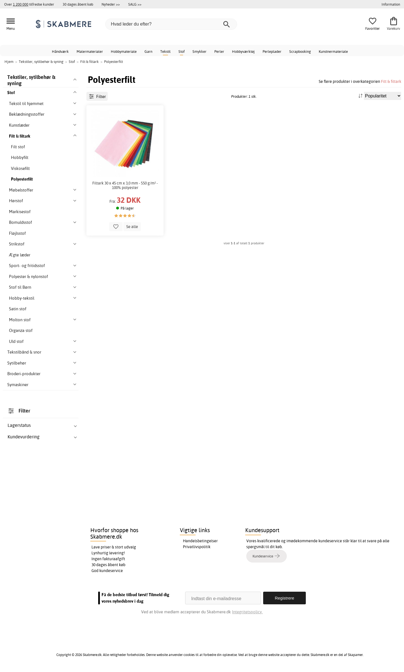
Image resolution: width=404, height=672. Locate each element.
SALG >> (134, 4)
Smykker (199, 51)
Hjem (8, 61)
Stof (181, 51)
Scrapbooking (300, 51)
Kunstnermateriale (333, 51)
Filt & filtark (391, 81)
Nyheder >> (111, 4)
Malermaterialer (90, 51)
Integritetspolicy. (247, 611)
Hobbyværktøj (243, 51)
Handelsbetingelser (200, 540)
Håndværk (60, 51)
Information (391, 4)
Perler (219, 51)
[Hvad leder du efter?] (171, 24)
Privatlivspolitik (196, 546)
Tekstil (165, 51)
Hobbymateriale (124, 51)
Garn (148, 51)
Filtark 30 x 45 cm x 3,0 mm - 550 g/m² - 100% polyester (125, 185)
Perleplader (272, 51)
